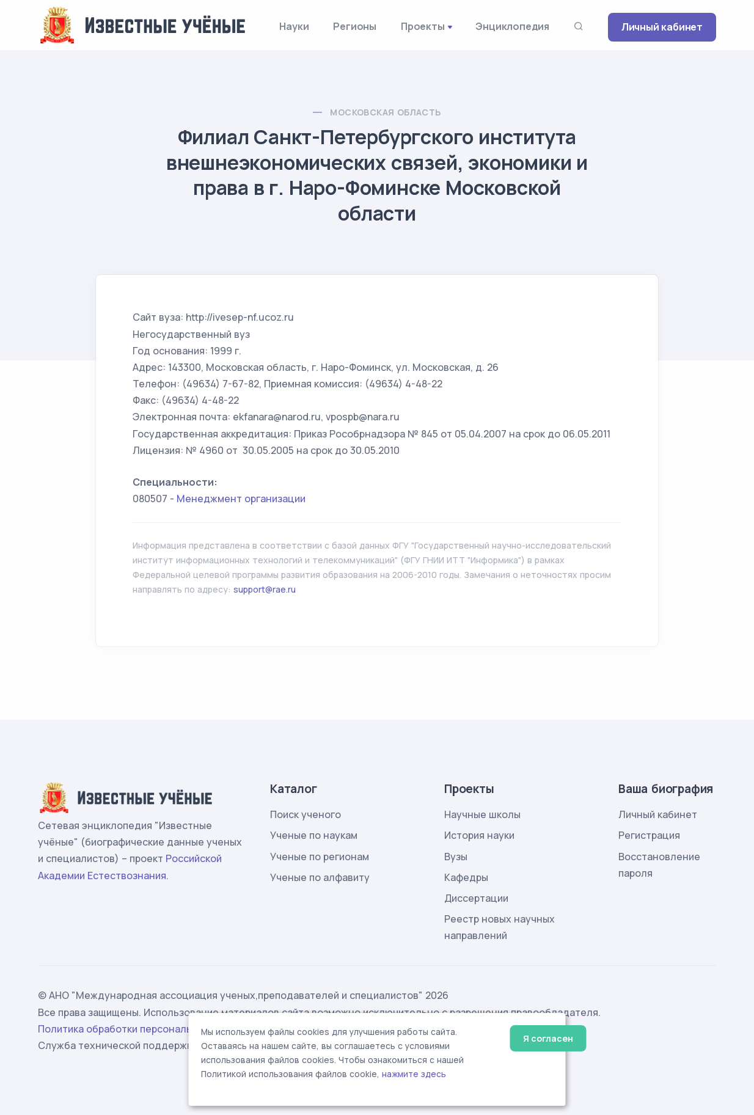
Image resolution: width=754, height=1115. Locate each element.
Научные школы (482, 814)
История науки (479, 835)
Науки (294, 26)
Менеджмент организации (241, 498)
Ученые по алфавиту (320, 877)
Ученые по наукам (313, 835)
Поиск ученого (305, 814)
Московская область (385, 112)
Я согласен (548, 1038)
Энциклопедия (512, 26)
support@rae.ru (264, 589)
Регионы (354, 26)
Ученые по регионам (319, 856)
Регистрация (649, 835)
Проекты (423, 26)
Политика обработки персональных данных (143, 1029)
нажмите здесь (414, 1074)
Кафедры (466, 877)
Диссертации (476, 898)
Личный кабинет (662, 27)
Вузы (455, 856)
